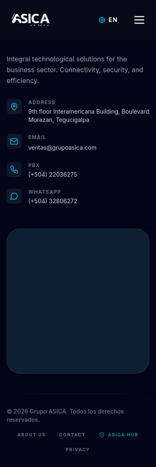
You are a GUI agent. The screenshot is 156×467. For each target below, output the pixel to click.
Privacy (78, 449)
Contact (72, 434)
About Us (31, 434)
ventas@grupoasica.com (62, 147)
